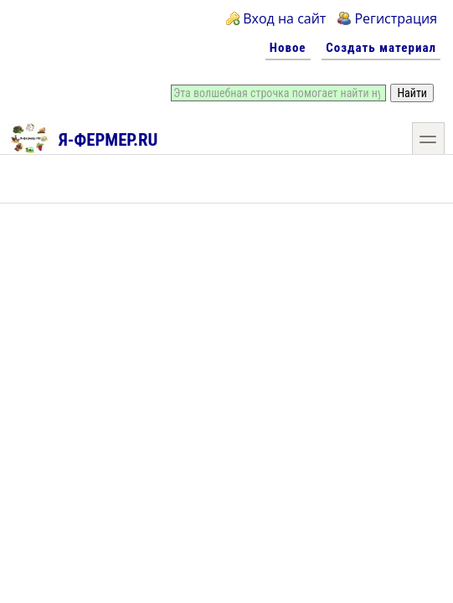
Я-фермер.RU (83, 137)
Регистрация (395, 18)
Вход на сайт (284, 18)
